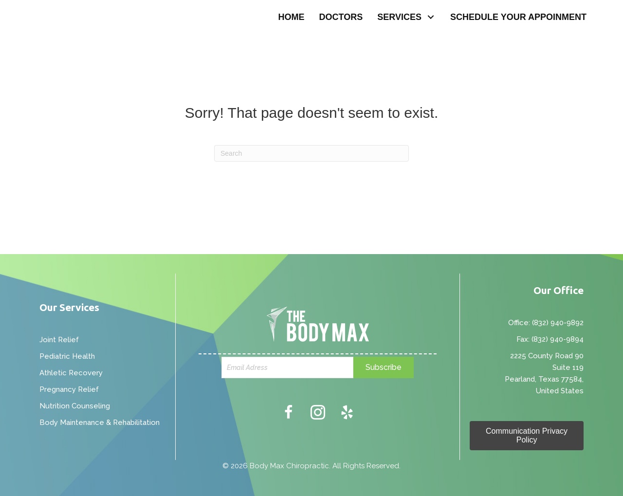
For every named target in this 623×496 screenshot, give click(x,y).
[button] (431, 17)
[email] (287, 367)
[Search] (311, 153)
